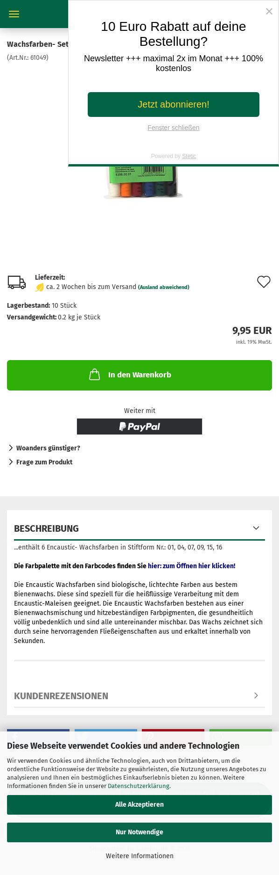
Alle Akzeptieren (139, 805)
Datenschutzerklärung (138, 785)
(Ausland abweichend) (163, 287)
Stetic (189, 156)
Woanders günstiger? (48, 448)
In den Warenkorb (129, 374)
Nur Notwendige (139, 832)
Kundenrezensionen (61, 695)
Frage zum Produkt (44, 462)
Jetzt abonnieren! (173, 104)
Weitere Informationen (140, 856)
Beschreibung (46, 528)
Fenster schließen (173, 127)
